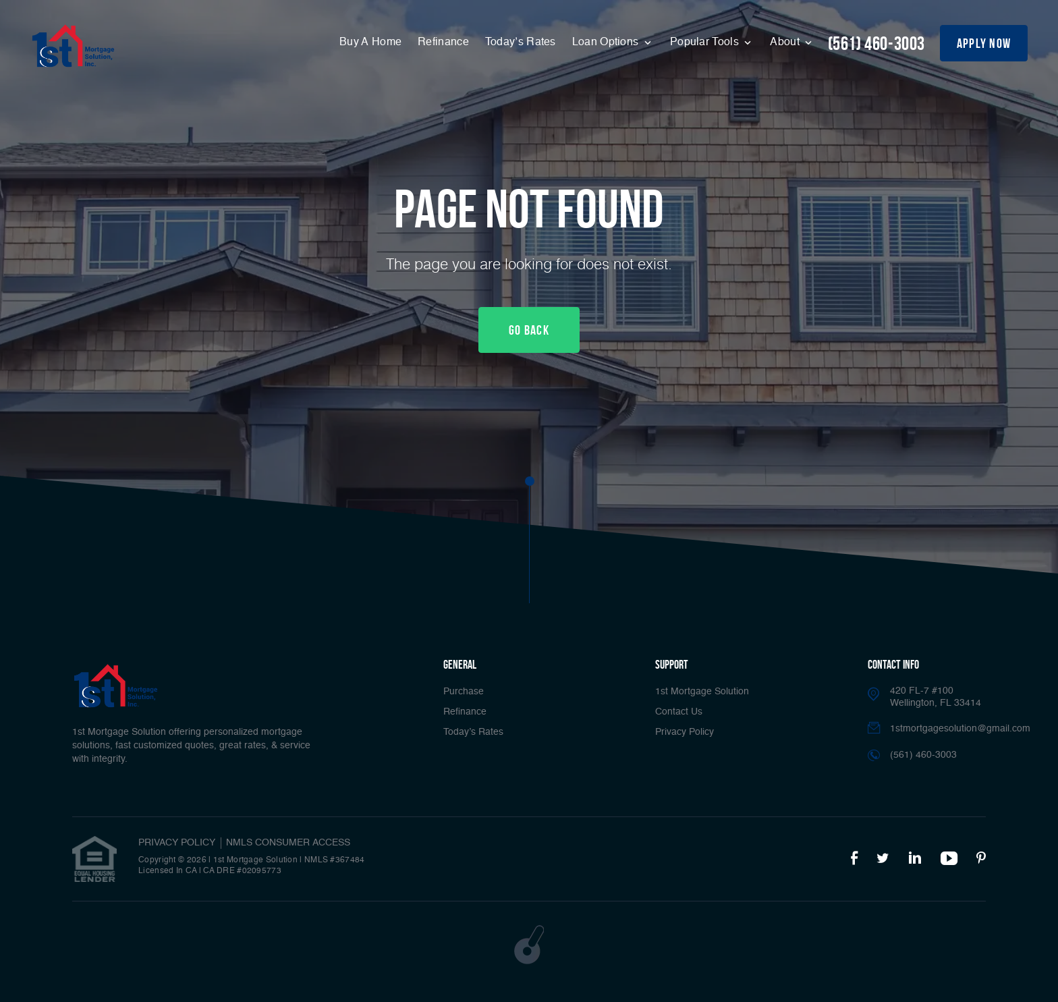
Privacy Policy (684, 732)
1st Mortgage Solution (702, 691)
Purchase (463, 691)
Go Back (529, 330)
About (786, 42)
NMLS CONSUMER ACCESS (288, 842)
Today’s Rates (520, 42)
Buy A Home (370, 42)
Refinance (443, 42)
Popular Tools (706, 42)
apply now (984, 43)
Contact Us (678, 712)
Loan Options (607, 42)
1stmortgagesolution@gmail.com (960, 728)
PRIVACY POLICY (176, 842)
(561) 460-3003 (876, 43)
